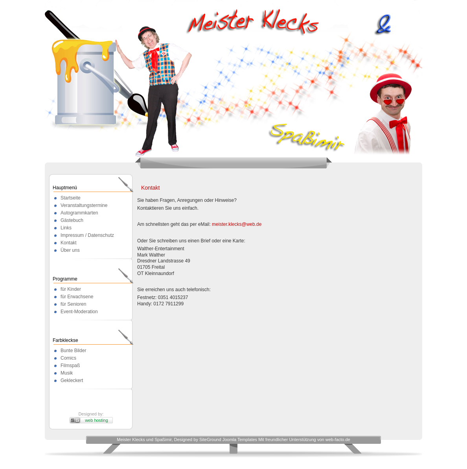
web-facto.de (337, 439)
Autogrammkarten (79, 213)
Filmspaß (70, 365)
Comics (68, 358)
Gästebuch (72, 220)
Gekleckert (72, 380)
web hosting (96, 420)
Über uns (70, 250)
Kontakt (69, 243)
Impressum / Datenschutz (87, 235)
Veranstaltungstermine (84, 205)
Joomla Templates (239, 439)
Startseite (71, 198)
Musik (67, 373)
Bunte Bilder (73, 350)
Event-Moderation (79, 311)
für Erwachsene (77, 296)
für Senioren (73, 304)
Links (66, 228)
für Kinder (71, 289)
